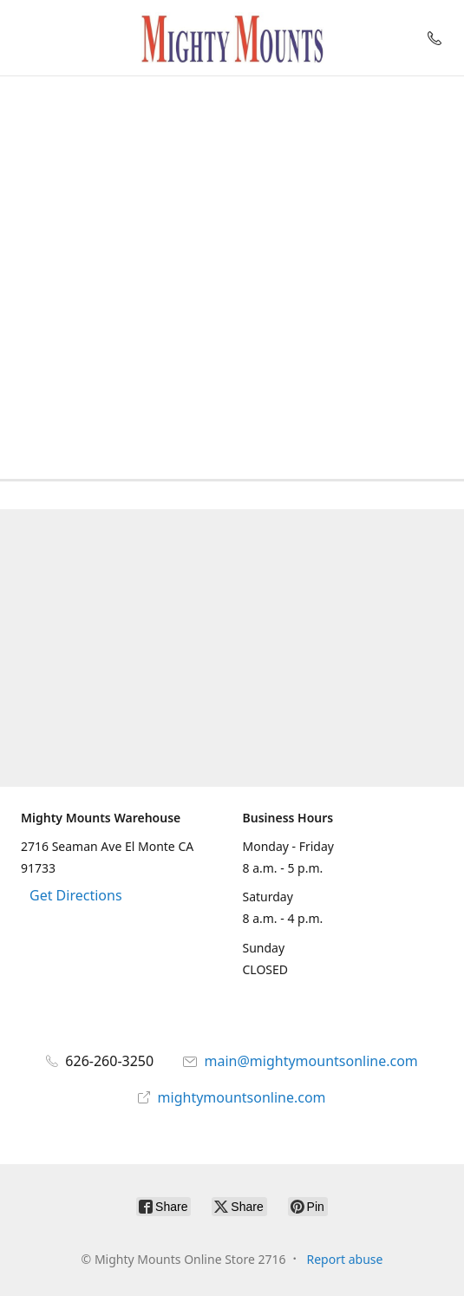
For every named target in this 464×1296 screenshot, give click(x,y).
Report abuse (345, 1259)
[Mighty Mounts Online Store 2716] (232, 38)
